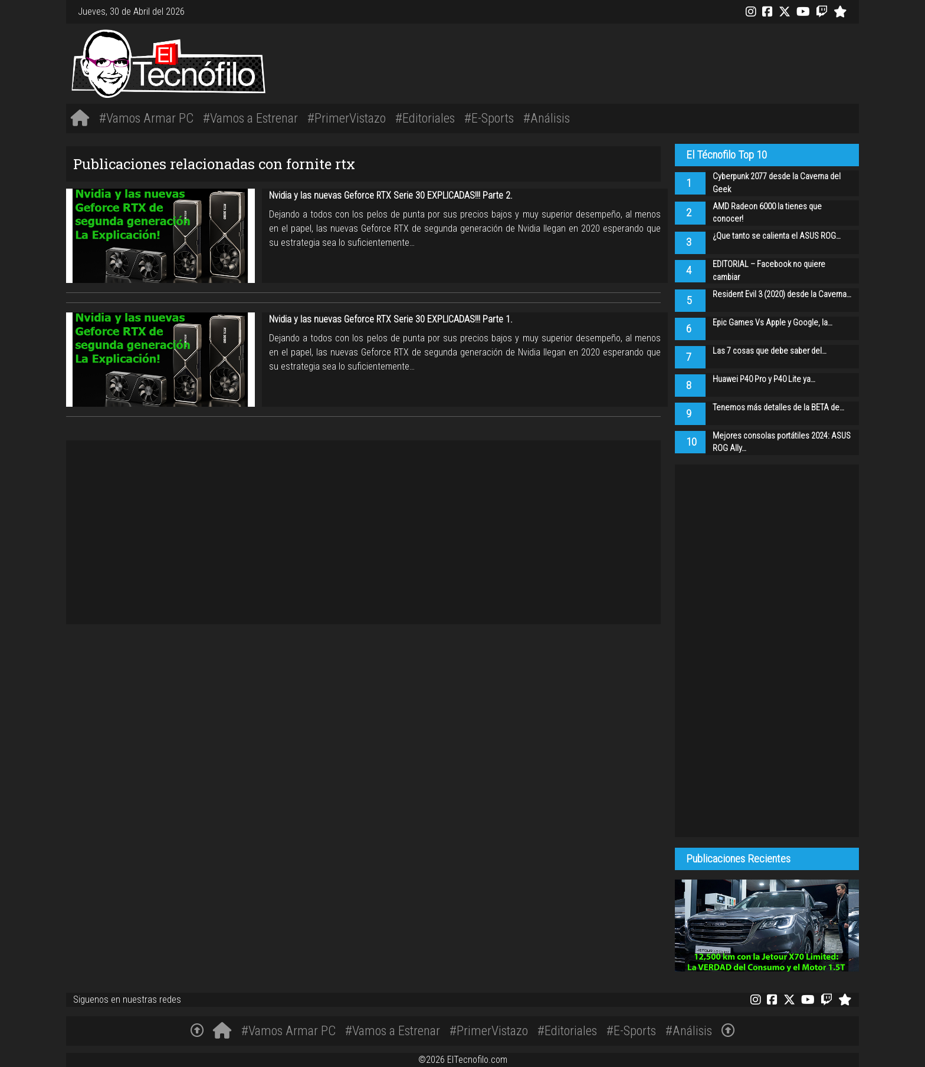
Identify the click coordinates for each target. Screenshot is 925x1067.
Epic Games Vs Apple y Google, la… (772, 323)
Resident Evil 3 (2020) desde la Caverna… (782, 294)
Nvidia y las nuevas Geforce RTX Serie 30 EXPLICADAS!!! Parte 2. (391, 195)
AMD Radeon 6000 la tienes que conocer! (767, 213)
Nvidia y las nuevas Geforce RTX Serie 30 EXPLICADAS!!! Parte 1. (391, 319)
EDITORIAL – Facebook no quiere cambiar (769, 270)
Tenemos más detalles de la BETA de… (778, 408)
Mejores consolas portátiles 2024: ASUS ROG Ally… (782, 442)
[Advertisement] (627, 61)
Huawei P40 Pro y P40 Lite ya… (764, 379)
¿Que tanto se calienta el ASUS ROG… (777, 236)
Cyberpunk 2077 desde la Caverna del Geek (777, 183)
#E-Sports (489, 118)
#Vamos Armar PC (146, 118)
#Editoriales (425, 118)
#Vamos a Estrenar (250, 118)
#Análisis (546, 118)
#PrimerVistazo (346, 118)
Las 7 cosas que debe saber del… (769, 351)
